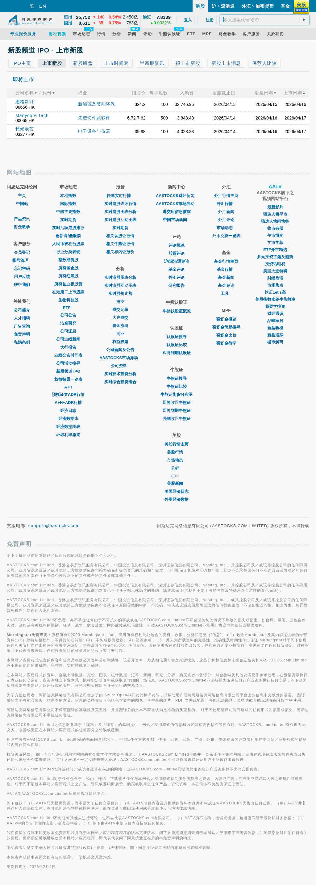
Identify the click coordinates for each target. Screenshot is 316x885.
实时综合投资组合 (120, 382)
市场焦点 (275, 285)
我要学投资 (275, 306)
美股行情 (176, 452)
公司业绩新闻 (68, 339)
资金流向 (120, 325)
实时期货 (68, 219)
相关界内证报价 (120, 252)
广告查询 (22, 326)
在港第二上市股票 (68, 292)
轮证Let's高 (275, 292)
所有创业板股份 (68, 284)
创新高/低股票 (68, 235)
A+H (68, 387)
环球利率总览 (68, 434)
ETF (68, 307)
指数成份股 (68, 260)
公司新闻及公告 (120, 349)
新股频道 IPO (68, 371)
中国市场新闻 (176, 219)
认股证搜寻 (177, 336)
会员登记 (22, 252)
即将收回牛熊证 (177, 402)
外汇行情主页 (226, 195)
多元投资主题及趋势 (275, 256)
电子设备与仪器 (94, 131)
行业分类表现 (68, 252)
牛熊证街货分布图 (176, 394)
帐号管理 (21, 260)
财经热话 (275, 278)
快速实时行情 (120, 195)
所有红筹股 (68, 276)
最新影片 (275, 207)
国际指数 (68, 203)
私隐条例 (22, 342)
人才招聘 (22, 318)
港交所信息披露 (177, 211)
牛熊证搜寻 (177, 378)
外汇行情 (226, 203)
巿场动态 (226, 227)
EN (42, 6)
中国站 (22, 203)
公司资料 (120, 365)
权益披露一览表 (68, 379)
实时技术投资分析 (120, 373)
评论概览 (176, 245)
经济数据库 (68, 418)
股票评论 (176, 253)
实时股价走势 (120, 293)
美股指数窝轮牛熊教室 (275, 299)
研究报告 (176, 285)
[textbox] (264, 20)
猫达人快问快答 (275, 221)
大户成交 (120, 317)
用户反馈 (22, 276)
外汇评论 (176, 277)
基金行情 (226, 269)
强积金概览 (226, 319)
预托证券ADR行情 (68, 394)
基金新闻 (226, 277)
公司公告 (68, 315)
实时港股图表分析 (120, 211)
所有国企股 (68, 268)
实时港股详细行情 (120, 203)
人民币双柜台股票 (68, 243)
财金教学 (22, 226)
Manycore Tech (32, 115)
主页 (22, 195)
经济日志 (68, 410)
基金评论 (176, 269)
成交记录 (120, 309)
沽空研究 (68, 323)
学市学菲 (275, 242)
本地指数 (68, 195)
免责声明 (22, 334)
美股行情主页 (176, 444)
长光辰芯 (24, 128)
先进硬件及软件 (94, 117)
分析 (176, 468)
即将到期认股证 (177, 352)
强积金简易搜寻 (226, 327)
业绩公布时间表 (68, 355)
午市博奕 (275, 235)
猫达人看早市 (275, 214)
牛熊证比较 (177, 386)
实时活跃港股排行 (68, 227)
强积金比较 (226, 335)
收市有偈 (275, 228)
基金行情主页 (226, 261)
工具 (226, 293)
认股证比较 (177, 344)
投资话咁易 (275, 264)
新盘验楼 (275, 327)
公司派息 (68, 331)
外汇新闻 (226, 211)
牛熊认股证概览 (177, 311)
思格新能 (24, 101)
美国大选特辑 (275, 271)
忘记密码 (22, 268)
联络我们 (22, 284)
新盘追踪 (275, 335)
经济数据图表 (68, 426)
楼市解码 (275, 342)
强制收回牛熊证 (177, 418)
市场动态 (176, 460)
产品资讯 (22, 218)
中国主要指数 (68, 211)
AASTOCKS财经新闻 (177, 195)
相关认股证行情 (120, 235)
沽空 (120, 301)
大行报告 (68, 347)
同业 (120, 333)
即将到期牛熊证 (177, 410)
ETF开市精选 (275, 249)
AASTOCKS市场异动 (120, 357)
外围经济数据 (176, 499)
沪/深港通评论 (176, 261)
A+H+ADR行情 (68, 402)
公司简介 (22, 310)
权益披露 (120, 341)
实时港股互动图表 (120, 219)
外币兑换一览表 (226, 235)
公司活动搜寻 (68, 363)
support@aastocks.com (54, 525)
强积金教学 (226, 343)
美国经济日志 (176, 491)
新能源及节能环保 (96, 104)
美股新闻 (176, 483)
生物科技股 (68, 300)
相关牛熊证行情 (120, 243)
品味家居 (275, 320)
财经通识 (275, 313)
